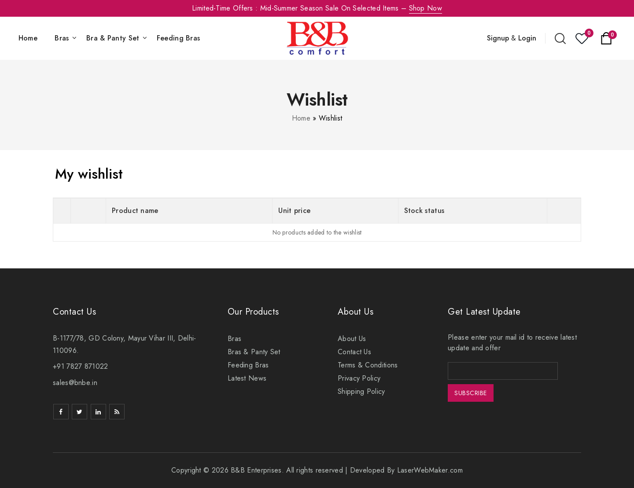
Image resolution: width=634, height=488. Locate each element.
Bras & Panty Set (254, 352)
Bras (62, 38)
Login (527, 38)
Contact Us (354, 352)
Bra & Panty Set (113, 38)
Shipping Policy (361, 391)
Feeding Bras (178, 38)
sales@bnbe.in (75, 383)
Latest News (247, 378)
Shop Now (425, 8)
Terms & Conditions (368, 365)
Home (27, 38)
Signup (498, 38)
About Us (352, 339)
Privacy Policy (359, 378)
